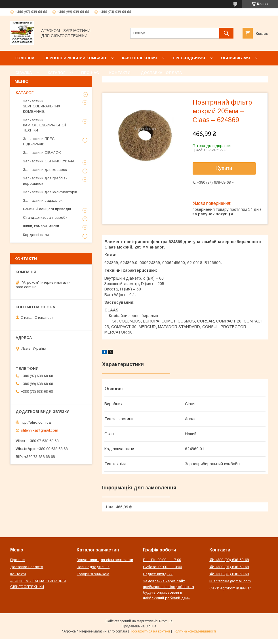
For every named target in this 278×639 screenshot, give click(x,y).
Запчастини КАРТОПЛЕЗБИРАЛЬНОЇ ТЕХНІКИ (44, 125)
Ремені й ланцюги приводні (47, 209)
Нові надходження (93, 567)
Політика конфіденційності (194, 631)
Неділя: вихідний (157, 574)
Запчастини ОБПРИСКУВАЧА (49, 161)
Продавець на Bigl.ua (139, 626)
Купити (224, 168)
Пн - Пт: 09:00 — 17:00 (162, 560)
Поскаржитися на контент (150, 631)
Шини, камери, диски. (41, 226)
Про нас (90, 73)
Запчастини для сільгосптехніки (105, 560)
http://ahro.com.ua (36, 422)
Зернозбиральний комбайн (75, 58)
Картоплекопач (139, 58)
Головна (24, 58)
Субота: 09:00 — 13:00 (162, 567)
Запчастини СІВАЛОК (42, 152)
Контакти (119, 73)
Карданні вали (36, 235)
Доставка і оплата (161, 73)
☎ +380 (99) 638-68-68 (229, 560)
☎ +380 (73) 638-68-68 (229, 574)
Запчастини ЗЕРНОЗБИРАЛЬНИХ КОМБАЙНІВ (41, 106)
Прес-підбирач (189, 58)
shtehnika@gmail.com (39, 430)
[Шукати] (226, 33)
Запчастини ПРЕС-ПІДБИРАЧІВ (39, 141)
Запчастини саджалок (42, 200)
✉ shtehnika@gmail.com (230, 581)
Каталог (56, 73)
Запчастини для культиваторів (50, 192)
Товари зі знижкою (93, 574)
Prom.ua (165, 621)
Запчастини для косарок (45, 169)
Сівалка (23, 73)
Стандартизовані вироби (45, 217)
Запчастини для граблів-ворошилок (45, 180)
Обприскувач (235, 58)
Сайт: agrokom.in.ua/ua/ (230, 588)
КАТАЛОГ (24, 92)
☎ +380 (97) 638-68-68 (229, 567)
